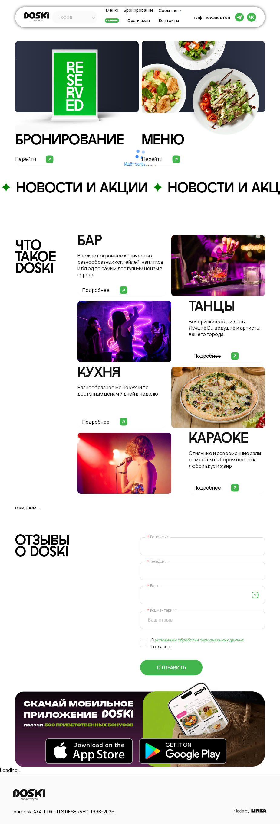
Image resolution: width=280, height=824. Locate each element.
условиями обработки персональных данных (199, 640)
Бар (153, 586)
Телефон (157, 561)
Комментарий (162, 610)
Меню (112, 10)
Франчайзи (138, 20)
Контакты (169, 20)
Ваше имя (158, 537)
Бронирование (139, 10)
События (168, 10)
